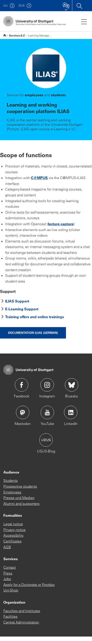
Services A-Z (17, 35)
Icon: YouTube (47, 412)
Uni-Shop (10, 590)
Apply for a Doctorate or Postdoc (29, 584)
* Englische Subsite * (4, 35)
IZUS (21, 5)
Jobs (7, 579)
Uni (5, 5)
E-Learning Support (21, 309)
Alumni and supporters (21, 503)
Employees (12, 492)
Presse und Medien (19, 497)
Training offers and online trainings (34, 316)
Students (10, 480)
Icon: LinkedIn (70, 412)
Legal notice (13, 524)
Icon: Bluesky (71, 385)
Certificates (12, 541)
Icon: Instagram (47, 385)
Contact (9, 567)
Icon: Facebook (21, 385)
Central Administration (21, 622)
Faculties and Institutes (21, 611)
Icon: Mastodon (22, 412)
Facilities (10, 616)
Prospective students (20, 486)
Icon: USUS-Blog (46, 440)
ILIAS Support (17, 301)
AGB (7, 547)
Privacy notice (14, 529)
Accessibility (13, 535)
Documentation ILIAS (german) (33, 332)
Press (7, 573)
